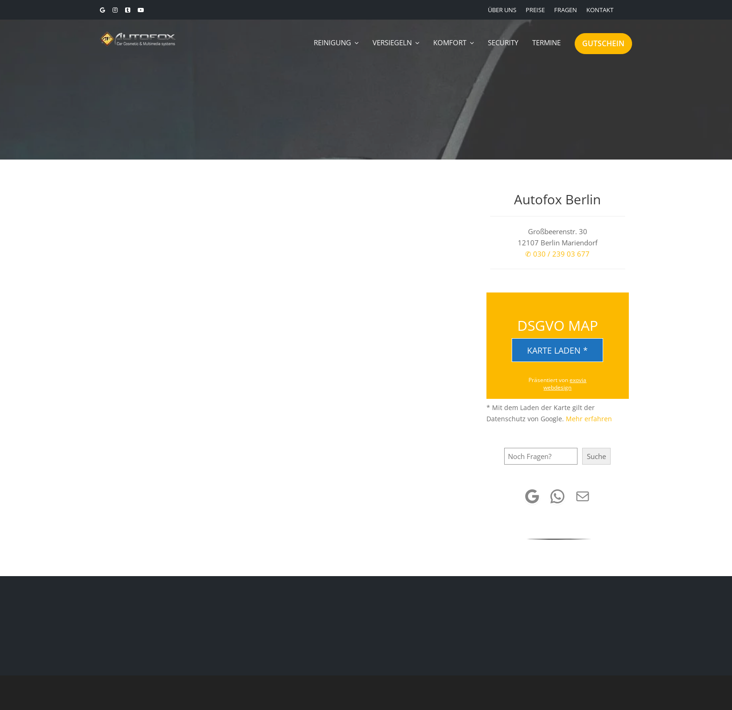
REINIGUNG (332, 42)
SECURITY (503, 42)
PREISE (535, 10)
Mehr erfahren (589, 418)
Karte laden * (557, 350)
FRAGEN (565, 10)
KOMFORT (449, 42)
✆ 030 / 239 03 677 (557, 253)
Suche (596, 456)
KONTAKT (599, 10)
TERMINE (546, 42)
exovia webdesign (564, 383)
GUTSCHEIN (603, 43)
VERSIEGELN (392, 42)
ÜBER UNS (502, 10)
